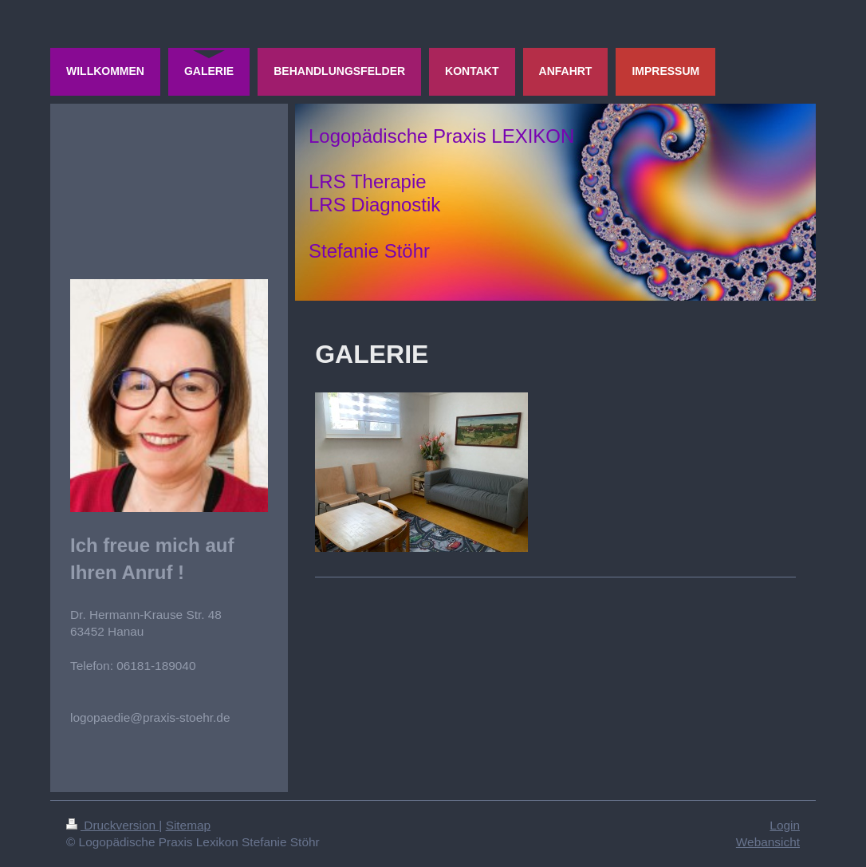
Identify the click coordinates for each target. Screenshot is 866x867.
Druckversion (112, 825)
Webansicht (768, 842)
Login (785, 825)
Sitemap (188, 825)
